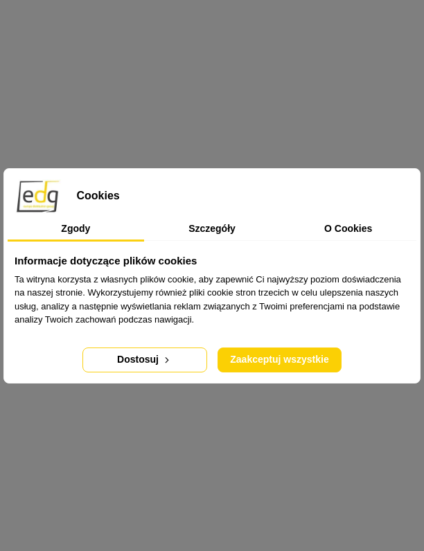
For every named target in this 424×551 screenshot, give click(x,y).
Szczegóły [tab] (212, 228)
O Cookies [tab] (348, 228)
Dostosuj (144, 359)
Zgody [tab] (75, 228)
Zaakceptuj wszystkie (279, 359)
